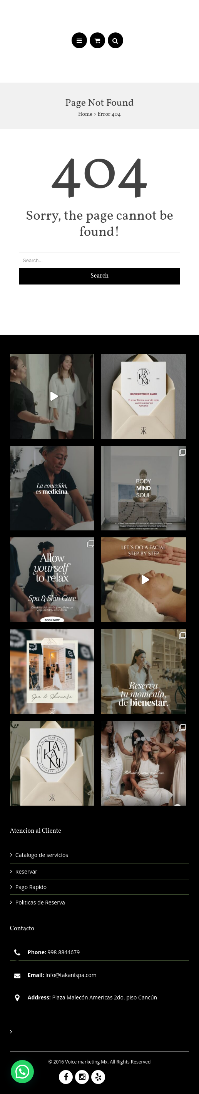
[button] (22, 1071)
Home (85, 114)
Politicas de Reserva (40, 902)
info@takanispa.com (71, 975)
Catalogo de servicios (41, 855)
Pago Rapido (31, 887)
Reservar (26, 871)
